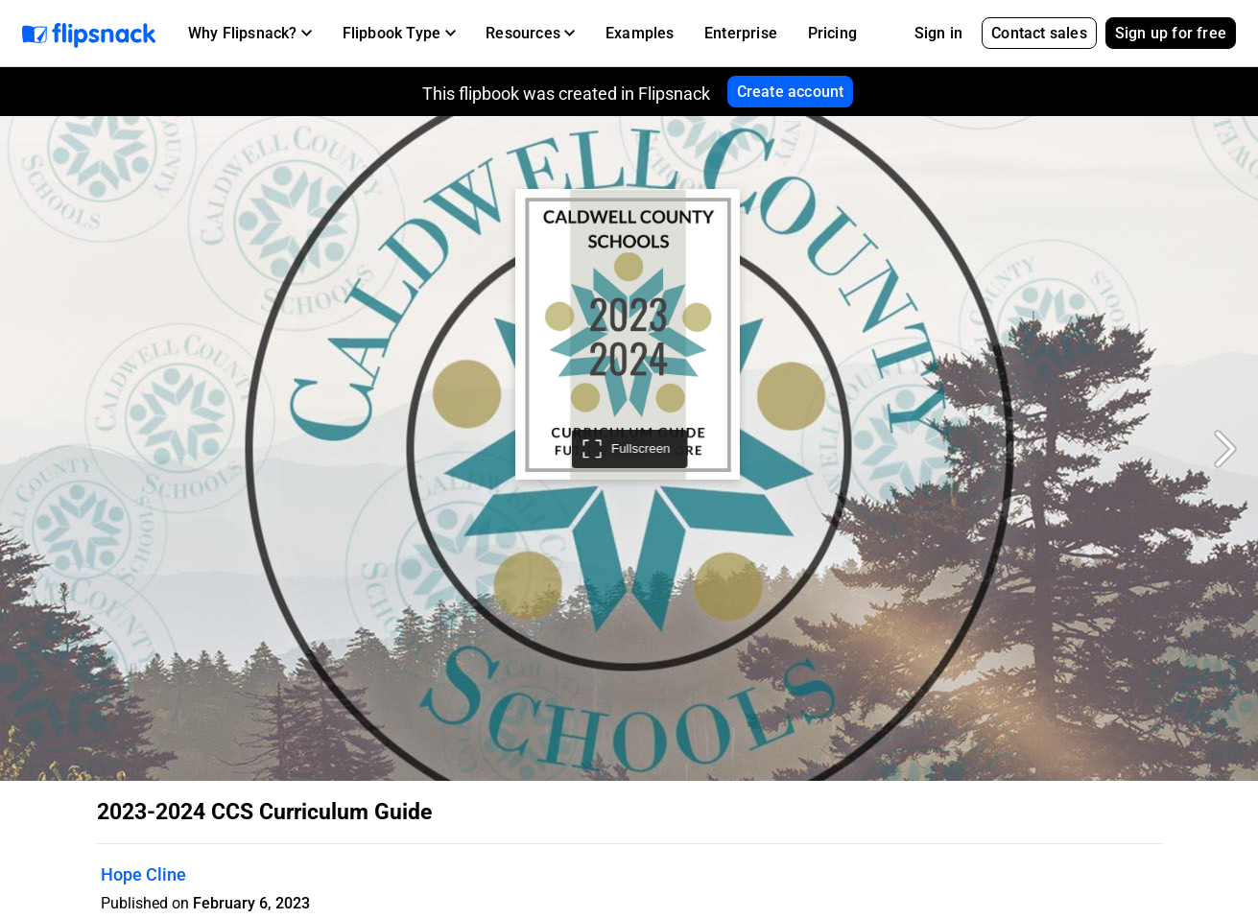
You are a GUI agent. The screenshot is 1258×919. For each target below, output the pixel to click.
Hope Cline (143, 874)
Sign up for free (1170, 33)
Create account (790, 91)
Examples (640, 33)
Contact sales (1039, 33)
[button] (250, 33)
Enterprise (740, 33)
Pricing (832, 33)
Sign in (938, 33)
